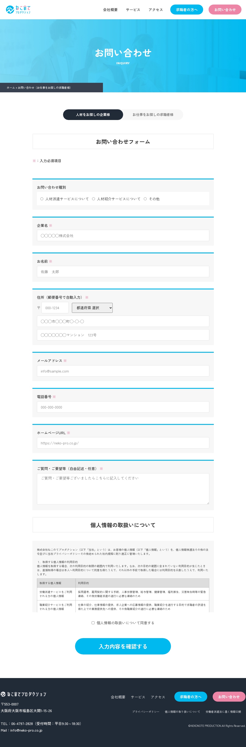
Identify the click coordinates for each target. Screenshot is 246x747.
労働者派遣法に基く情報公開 (223, 711)
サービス (133, 9)
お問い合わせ (225, 9)
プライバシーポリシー (145, 711)
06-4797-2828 (22, 723)
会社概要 (110, 9)
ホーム (11, 87)
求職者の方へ (187, 9)
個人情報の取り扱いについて (182, 711)
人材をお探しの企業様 (93, 114)
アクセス (156, 9)
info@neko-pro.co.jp (26, 730)
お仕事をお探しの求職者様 (153, 114)
